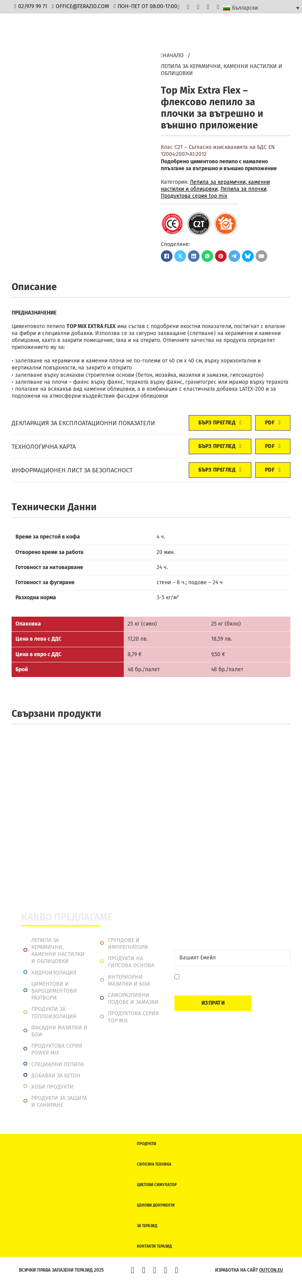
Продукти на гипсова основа (131, 962)
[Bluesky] (248, 256)
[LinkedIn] (194, 256)
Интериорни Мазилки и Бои (129, 980)
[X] (180, 256)
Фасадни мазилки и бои (59, 1031)
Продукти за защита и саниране (59, 1101)
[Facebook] (166, 256)
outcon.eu (271, 1270)
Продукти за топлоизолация (53, 1012)
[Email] (232, 958)
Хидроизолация (53, 972)
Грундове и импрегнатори (128, 944)
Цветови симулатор (157, 1185)
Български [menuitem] (245, 8)
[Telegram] (234, 256)
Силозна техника (154, 1164)
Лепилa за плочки (243, 189)
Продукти (146, 1144)
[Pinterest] (221, 256)
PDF (273, 422)
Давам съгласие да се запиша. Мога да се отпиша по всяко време (233, 980)
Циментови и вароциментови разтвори (54, 991)
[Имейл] (261, 256)
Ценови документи (156, 1205)
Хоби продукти (52, 1087)
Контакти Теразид (154, 1246)
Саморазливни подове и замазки (133, 998)
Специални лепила (57, 1064)
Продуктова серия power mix (56, 1049)
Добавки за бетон (55, 1075)
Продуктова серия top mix (194, 196)
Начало (172, 55)
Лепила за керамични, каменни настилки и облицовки (221, 70)
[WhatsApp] (207, 256)
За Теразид (147, 1226)
